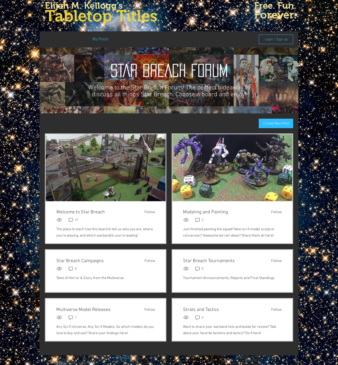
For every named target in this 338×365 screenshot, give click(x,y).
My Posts (100, 39)
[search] (226, 39)
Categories (54, 39)
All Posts (78, 39)
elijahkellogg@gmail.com (63, 361)
